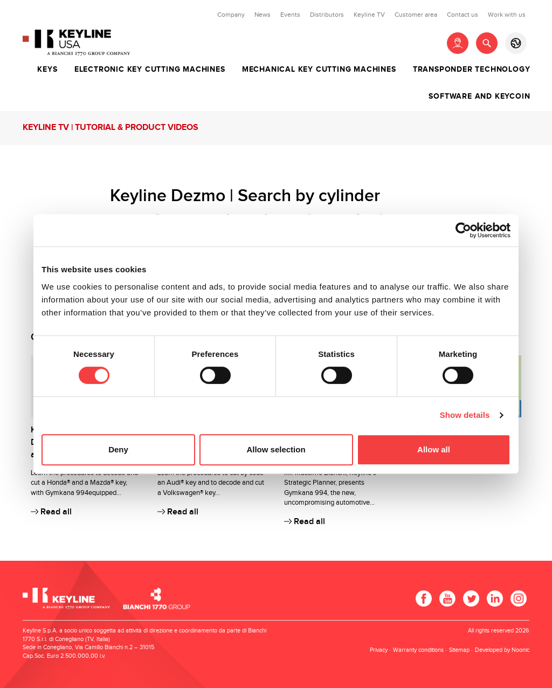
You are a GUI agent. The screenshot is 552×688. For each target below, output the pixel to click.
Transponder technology (471, 69)
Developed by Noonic (502, 649)
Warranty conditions (418, 649)
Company (231, 14)
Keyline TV (369, 14)
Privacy (379, 649)
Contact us (462, 14)
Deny (118, 449)
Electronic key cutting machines (149, 69)
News (262, 14)
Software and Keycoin (479, 96)
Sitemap (459, 649)
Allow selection (275, 449)
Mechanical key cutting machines (319, 69)
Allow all (433, 449)
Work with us (507, 14)
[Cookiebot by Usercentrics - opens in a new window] (463, 230)
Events (290, 14)
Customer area (416, 14)
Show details (465, 414)
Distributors (327, 14)
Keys (47, 69)
